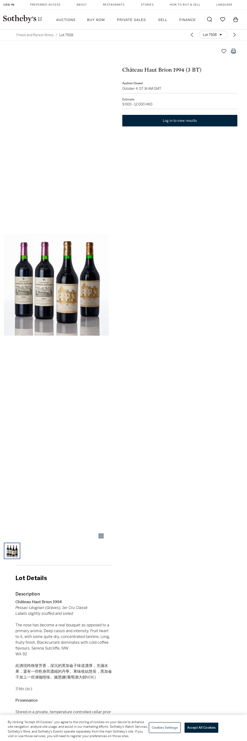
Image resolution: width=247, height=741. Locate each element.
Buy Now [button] (96, 20)
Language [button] (224, 4)
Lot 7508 (66, 35)
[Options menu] (213, 35)
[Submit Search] (209, 19)
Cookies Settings (165, 728)
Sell (162, 20)
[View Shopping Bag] (236, 19)
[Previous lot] (192, 35)
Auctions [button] (65, 20)
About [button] (81, 4)
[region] (123, 728)
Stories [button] (147, 4)
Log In (9, 4)
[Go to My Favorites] (222, 19)
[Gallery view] (101, 536)
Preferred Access (45, 4)
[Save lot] (224, 51)
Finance (187, 20)
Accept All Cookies (201, 728)
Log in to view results (180, 120)
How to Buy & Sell (185, 4)
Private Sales (131, 20)
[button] (56, 285)
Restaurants (113, 4)
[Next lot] (234, 35)
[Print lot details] (233, 51)
